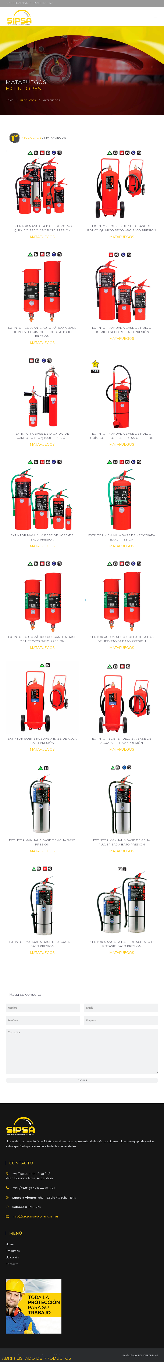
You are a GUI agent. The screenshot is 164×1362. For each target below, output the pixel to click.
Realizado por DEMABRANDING (140, 1355)
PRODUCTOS (31, 137)
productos (28, 100)
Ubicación (12, 1257)
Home (10, 1244)
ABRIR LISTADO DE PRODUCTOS (36, 1358)
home (10, 100)
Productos (13, 1250)
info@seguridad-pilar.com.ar (35, 1216)
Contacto (12, 1264)
